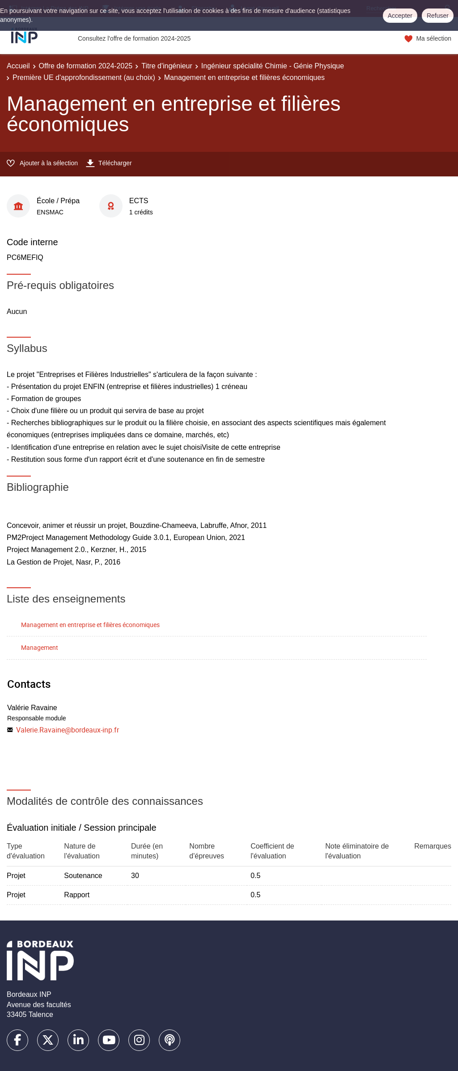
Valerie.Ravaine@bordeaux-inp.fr (67, 730)
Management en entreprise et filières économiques (90, 624)
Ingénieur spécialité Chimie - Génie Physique (272, 66)
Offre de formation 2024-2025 (86, 66)
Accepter (400, 15)
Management (39, 647)
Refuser (438, 15)
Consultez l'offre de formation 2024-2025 (134, 38)
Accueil (18, 66)
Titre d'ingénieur (166, 66)
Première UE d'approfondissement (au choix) (84, 77)
